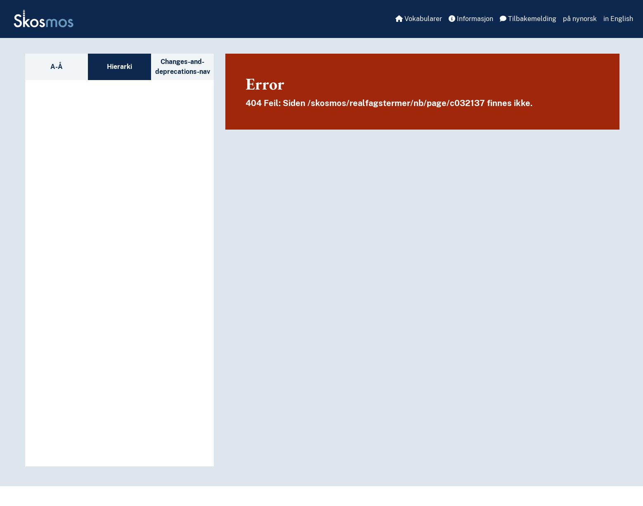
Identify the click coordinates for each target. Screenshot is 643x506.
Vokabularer (418, 19)
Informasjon (471, 19)
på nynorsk (580, 19)
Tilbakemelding (528, 19)
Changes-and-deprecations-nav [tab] (182, 67)
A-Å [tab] (56, 67)
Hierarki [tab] (119, 67)
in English (618, 19)
